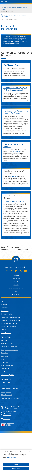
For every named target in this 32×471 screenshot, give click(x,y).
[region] (16, 460)
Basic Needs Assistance (9, 347)
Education (4, 308)
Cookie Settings (16, 294)
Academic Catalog (7, 344)
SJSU (5, 1)
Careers (3, 359)
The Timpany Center (11, 65)
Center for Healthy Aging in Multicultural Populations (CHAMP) (14, 8)
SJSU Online (6, 419)
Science (3, 330)
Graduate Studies (7, 314)
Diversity (16, 285)
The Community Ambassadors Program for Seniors (15, 112)
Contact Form (5, 382)
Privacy (16, 291)
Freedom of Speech (7, 365)
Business (4, 305)
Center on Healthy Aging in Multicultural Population (13, 16)
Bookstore (4, 353)
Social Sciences (6, 333)
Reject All (16, 464)
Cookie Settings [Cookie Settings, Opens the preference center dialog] (16, 460)
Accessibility (16, 275)
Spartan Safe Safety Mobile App (11, 372)
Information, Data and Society (11, 320)
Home (2, 6)
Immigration (5, 369)
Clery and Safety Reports (9, 350)
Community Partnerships (7, 11)
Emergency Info (6, 392)
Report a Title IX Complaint (10, 398)
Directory (4, 386)
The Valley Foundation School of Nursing (13, 201)
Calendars (4, 356)
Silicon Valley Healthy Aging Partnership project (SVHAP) (15, 89)
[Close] (29, 451)
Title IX (16, 282)
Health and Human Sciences (10, 317)
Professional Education (8, 327)
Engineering (5, 311)
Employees (5, 362)
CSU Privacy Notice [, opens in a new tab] (11, 457)
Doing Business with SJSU (9, 389)
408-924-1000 (7, 415)
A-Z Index (4, 340)
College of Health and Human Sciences (9, 19)
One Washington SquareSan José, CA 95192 (9, 412)
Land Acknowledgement (16, 288)
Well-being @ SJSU (7, 375)
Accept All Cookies (16, 468)
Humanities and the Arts (9, 323)
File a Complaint (6, 395)
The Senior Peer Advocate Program (13, 145)
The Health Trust (16, 151)
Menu (28, 18)
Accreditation (16, 279)
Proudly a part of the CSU (7, 424)
